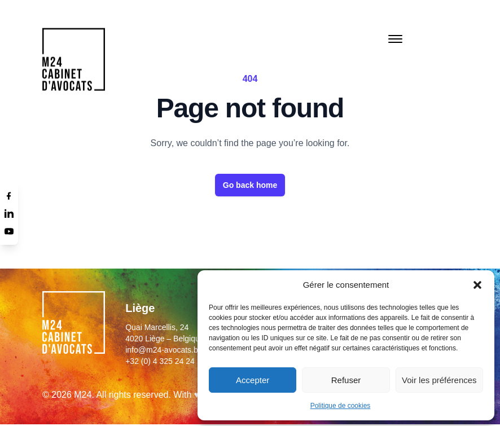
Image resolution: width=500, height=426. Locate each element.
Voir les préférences (439, 380)
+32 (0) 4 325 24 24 (160, 361)
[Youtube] (9, 231)
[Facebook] (9, 195)
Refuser (346, 380)
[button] (477, 285)
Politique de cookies (340, 406)
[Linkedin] (9, 213)
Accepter (252, 380)
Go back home (250, 185)
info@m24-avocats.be (163, 349)
